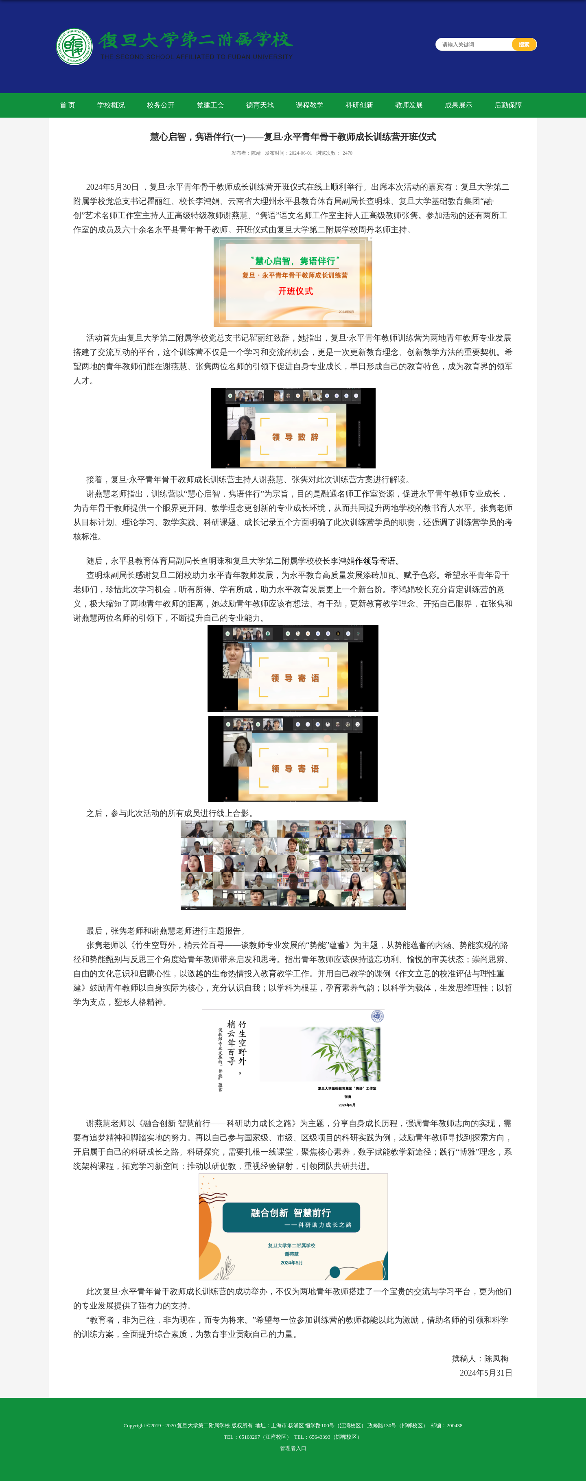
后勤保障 (508, 105)
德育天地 (260, 105)
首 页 (67, 105)
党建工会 (210, 105)
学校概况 (111, 105)
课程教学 (310, 105)
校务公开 (161, 105)
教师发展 (409, 105)
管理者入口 (293, 1448)
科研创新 (359, 105)
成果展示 (458, 105)
